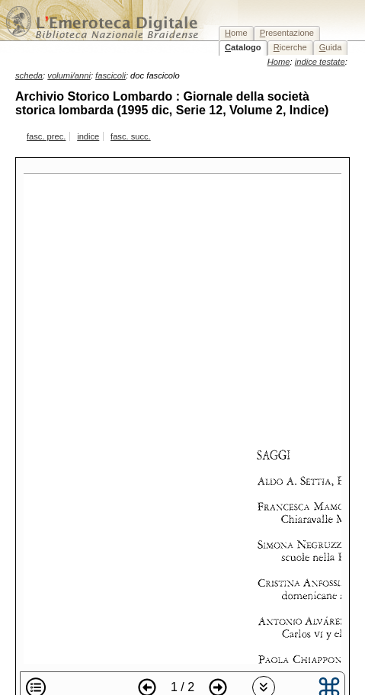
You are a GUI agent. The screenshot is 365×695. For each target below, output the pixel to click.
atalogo (243, 47)
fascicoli (110, 75)
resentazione (287, 32)
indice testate (320, 61)
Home (278, 61)
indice (88, 136)
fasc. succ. (130, 136)
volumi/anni (69, 75)
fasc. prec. (46, 136)
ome (236, 32)
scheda (29, 75)
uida (330, 47)
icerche (290, 47)
